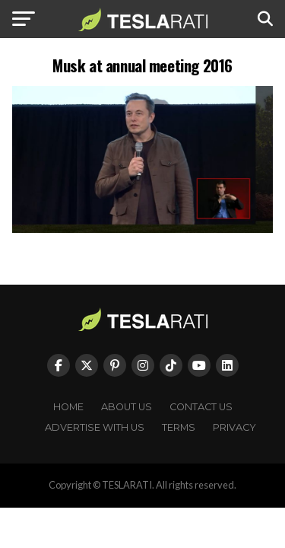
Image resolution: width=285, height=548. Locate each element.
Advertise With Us (94, 427)
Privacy (234, 427)
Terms (178, 427)
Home (68, 407)
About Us (126, 407)
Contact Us (201, 407)
